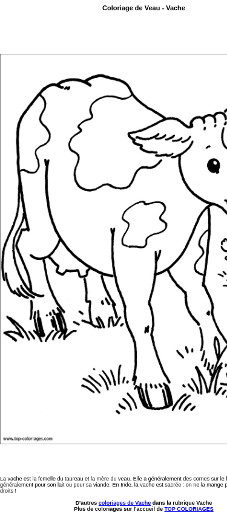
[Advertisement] (71, 34)
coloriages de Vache (125, 503)
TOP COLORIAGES (189, 509)
